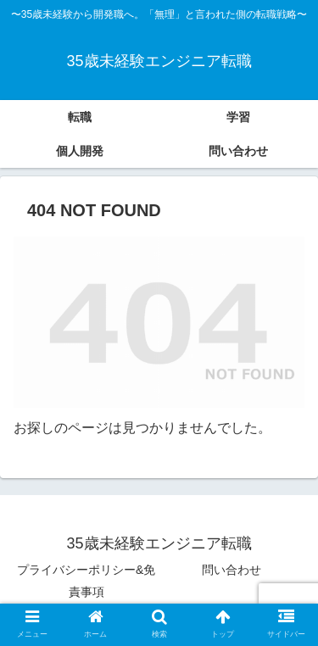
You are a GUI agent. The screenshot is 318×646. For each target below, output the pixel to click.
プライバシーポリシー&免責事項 (86, 580)
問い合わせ (231, 569)
